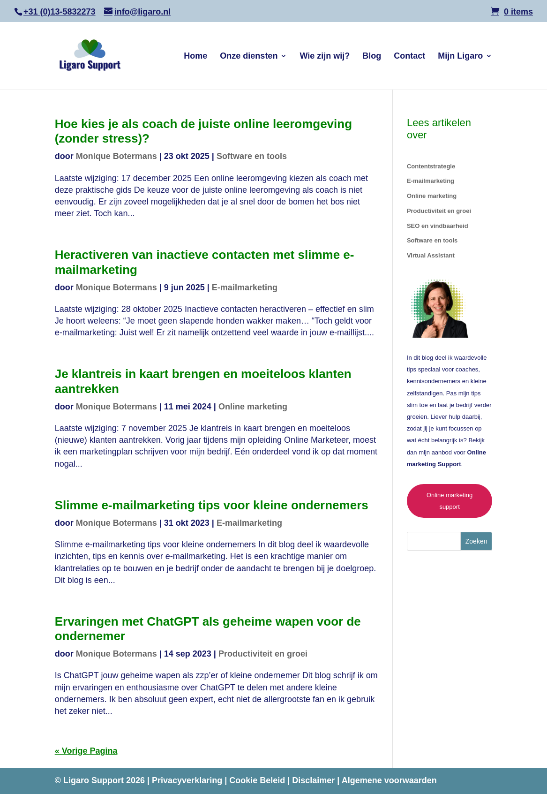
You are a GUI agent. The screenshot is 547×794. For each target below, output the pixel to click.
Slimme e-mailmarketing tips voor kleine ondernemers (211, 505)
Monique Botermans (116, 156)
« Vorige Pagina (86, 751)
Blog (371, 56)
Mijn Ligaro (460, 56)
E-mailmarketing (244, 287)
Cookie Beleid (258, 780)
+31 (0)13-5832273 (59, 11)
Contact (409, 56)
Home (195, 56)
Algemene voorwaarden (389, 780)
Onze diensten (248, 56)
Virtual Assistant (431, 255)
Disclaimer (314, 780)
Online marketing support (449, 501)
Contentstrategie (431, 166)
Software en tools (252, 156)
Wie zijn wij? (325, 56)
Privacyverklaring (188, 780)
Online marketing (252, 406)
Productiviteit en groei (262, 653)
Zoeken (476, 541)
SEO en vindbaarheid (437, 225)
